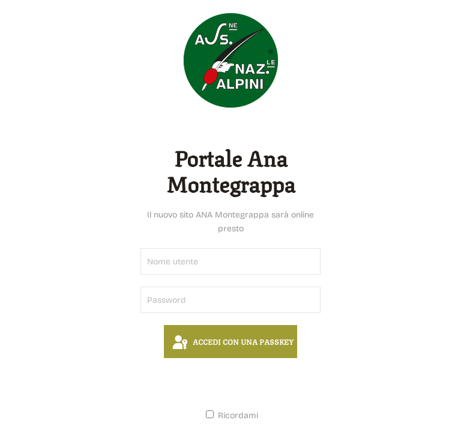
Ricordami (232, 415)
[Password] (230, 300)
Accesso (230, 383)
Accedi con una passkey (232, 343)
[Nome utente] (230, 261)
